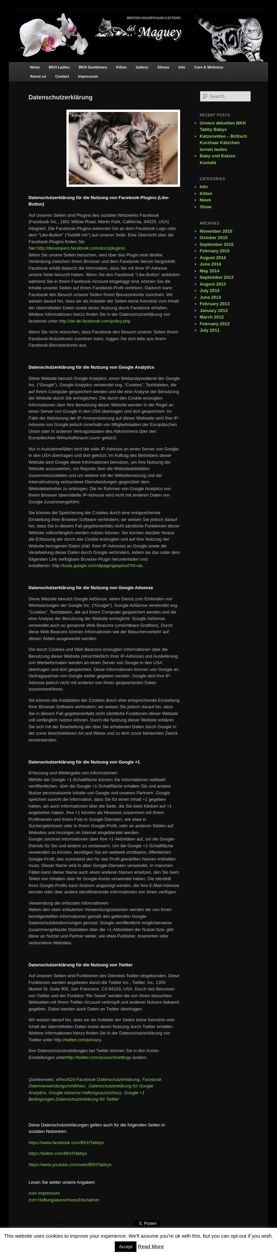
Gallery (142, 67)
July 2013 (210, 290)
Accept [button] (125, 1246)
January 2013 (214, 310)
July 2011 (210, 330)
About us (38, 76)
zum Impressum (44, 1193)
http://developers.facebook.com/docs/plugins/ (81, 248)
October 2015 (214, 237)
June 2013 (210, 297)
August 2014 (213, 257)
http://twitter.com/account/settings (98, 1057)
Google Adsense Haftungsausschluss (85, 1092)
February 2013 (215, 303)
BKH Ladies (59, 67)
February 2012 (215, 323)
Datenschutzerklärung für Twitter (87, 1099)
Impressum (88, 76)
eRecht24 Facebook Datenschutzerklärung (98, 1079)
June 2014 (210, 264)
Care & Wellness (208, 67)
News (35, 67)
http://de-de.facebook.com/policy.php (95, 321)
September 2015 (217, 244)
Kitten (121, 67)
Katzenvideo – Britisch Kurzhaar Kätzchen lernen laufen (223, 143)
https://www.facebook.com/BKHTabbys (66, 1142)
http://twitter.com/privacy (77, 1039)
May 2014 (209, 270)
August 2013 (213, 284)
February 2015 (215, 250)
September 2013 (217, 277)
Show (206, 206)
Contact (62, 76)
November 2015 (216, 231)
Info (181, 67)
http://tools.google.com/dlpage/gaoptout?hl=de (97, 565)
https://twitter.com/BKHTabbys (57, 1153)
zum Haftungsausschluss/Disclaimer (63, 1199)
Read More (151, 1246)
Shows (163, 67)
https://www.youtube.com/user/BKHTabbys (69, 1164)
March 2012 (212, 317)
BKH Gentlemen (93, 67)
